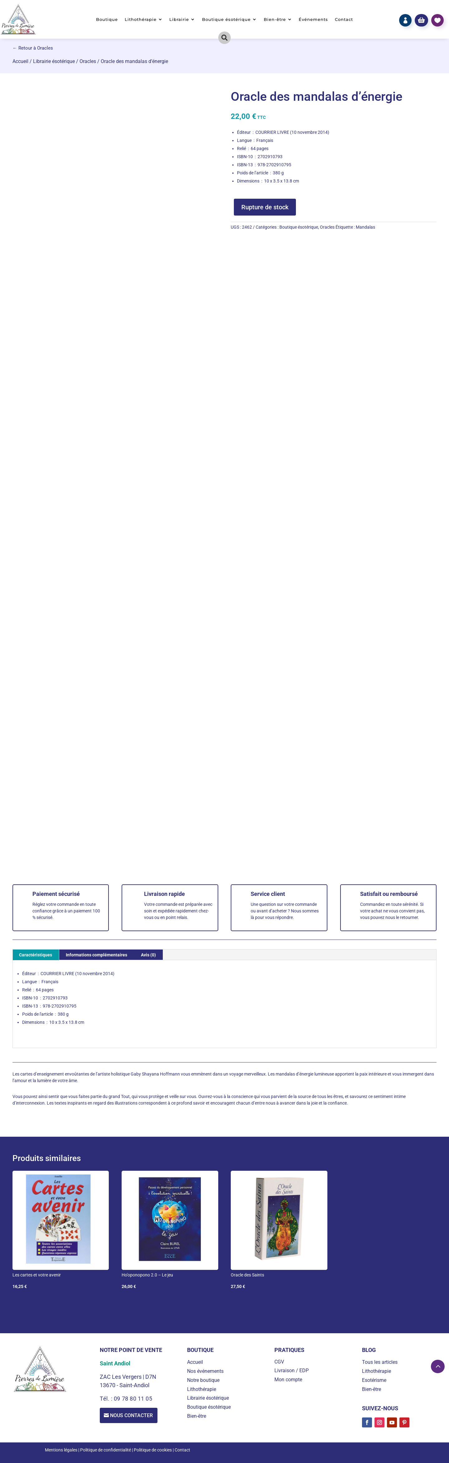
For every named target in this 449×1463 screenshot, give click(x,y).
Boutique (107, 19)
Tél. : (107, 1398)
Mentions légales (61, 1449)
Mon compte (288, 1380)
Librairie (179, 19)
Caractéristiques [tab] (35, 954)
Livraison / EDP (291, 1370)
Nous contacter (132, 1415)
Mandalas (365, 227)
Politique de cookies (153, 1449)
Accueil (20, 61)
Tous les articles (380, 1362)
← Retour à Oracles (32, 48)
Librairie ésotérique (54, 61)
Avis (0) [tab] (148, 954)
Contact (344, 19)
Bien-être (275, 19)
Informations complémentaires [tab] (96, 954)
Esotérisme (374, 1380)
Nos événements (205, 1371)
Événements (313, 19)
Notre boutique (203, 1380)
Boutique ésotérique (226, 19)
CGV (279, 1362)
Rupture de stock (264, 207)
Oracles (88, 61)
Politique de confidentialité (105, 1449)
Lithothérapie (141, 19)
